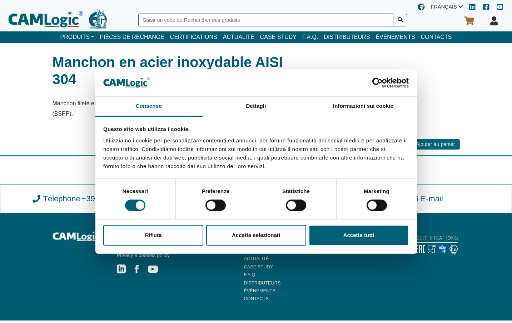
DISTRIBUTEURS (347, 37)
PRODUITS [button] (75, 37)
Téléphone (86, 201)
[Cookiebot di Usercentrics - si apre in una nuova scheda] (377, 82)
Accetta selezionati (256, 235)
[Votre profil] (494, 21)
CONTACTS (436, 37)
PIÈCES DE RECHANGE (132, 37)
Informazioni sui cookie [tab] (363, 106)
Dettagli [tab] (256, 106)
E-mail (426, 200)
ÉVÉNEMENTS (395, 37)
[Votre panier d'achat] (469, 21)
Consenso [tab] (149, 106)
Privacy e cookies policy (143, 258)
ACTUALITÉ (238, 37)
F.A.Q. (310, 37)
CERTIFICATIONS (193, 37)
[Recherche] (400, 20)
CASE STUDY (278, 37)
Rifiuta (153, 235)
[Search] (266, 20)
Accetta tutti (358, 235)
